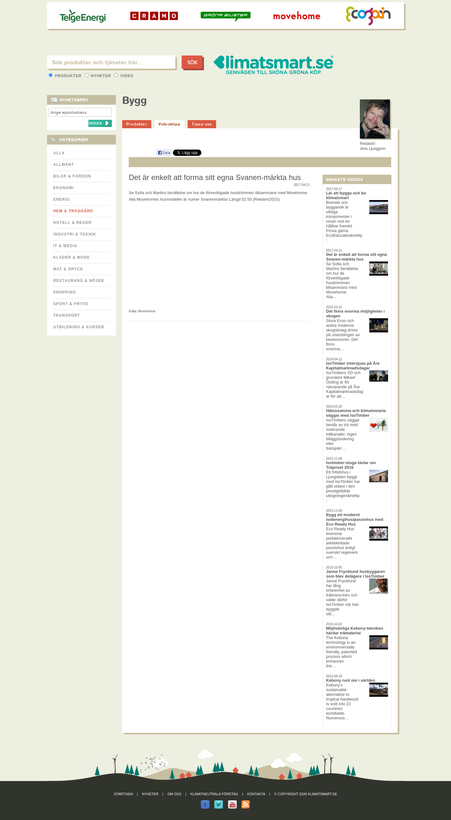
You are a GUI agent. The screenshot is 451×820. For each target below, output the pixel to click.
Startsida (123, 794)
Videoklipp (169, 124)
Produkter (66, 76)
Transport (66, 315)
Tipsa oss (202, 124)
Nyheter (98, 76)
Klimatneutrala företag (214, 794)
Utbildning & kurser (78, 327)
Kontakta (256, 794)
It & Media (65, 246)
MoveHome (146, 311)
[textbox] (111, 62)
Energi (61, 199)
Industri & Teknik (74, 234)
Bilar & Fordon (72, 176)
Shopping (64, 292)
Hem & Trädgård (73, 211)
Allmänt (63, 164)
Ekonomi (63, 188)
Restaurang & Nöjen (78, 280)
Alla (59, 153)
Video (124, 76)
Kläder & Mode (71, 257)
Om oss (174, 794)
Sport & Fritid (70, 304)
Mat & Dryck (68, 269)
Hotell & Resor (72, 222)
